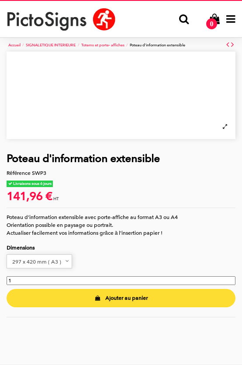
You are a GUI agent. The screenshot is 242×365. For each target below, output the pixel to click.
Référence (19, 173)
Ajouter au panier (120, 298)
